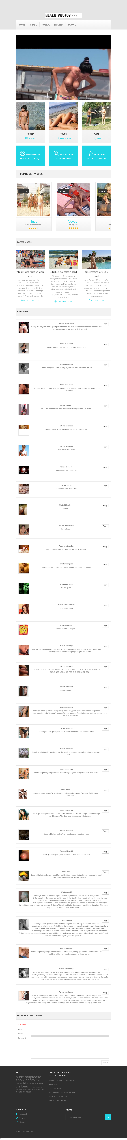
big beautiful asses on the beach (29, 1083)
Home (21, 24)
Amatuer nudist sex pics (58, 1096)
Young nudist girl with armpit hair (61, 1080)
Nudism (58, 24)
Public (46, 24)
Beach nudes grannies (57, 1100)
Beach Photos (31, 1131)
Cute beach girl (55, 1088)
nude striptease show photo (28, 1078)
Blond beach (54, 1084)
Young (72, 24)
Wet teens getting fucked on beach (62, 1092)
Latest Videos (24, 242)
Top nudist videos (31, 174)
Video (33, 24)
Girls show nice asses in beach (63, 272)
